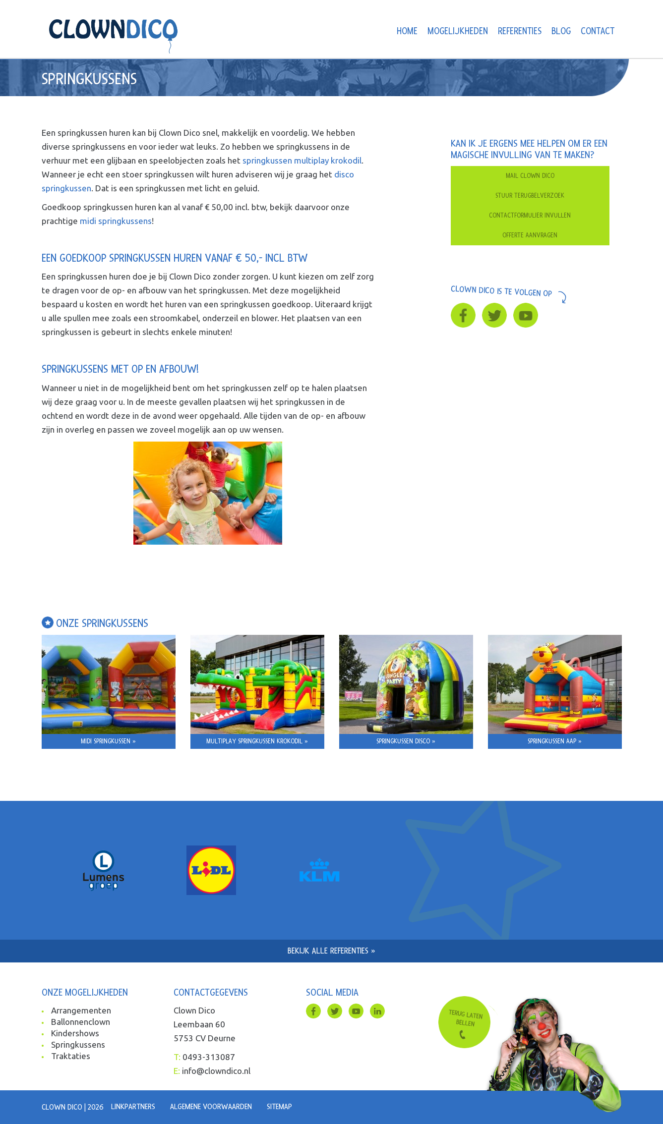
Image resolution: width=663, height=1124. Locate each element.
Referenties (520, 31)
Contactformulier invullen (530, 216)
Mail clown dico (530, 176)
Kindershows (75, 1033)
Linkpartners (133, 1107)
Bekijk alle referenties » (331, 951)
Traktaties (70, 1056)
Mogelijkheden (457, 31)
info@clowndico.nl (216, 1070)
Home (407, 31)
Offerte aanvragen (529, 235)
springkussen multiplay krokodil (302, 160)
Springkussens (78, 1044)
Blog (561, 31)
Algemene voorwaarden (211, 1107)
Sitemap (279, 1107)
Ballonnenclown (80, 1021)
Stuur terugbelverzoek (529, 196)
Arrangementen (81, 1010)
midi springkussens (116, 220)
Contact (597, 31)
